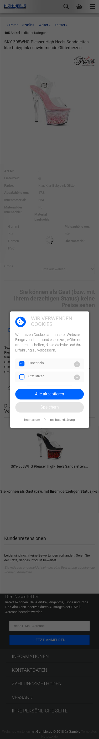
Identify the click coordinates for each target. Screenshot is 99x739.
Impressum (32, 420)
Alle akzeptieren (49, 393)
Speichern (49, 407)
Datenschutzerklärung (59, 420)
